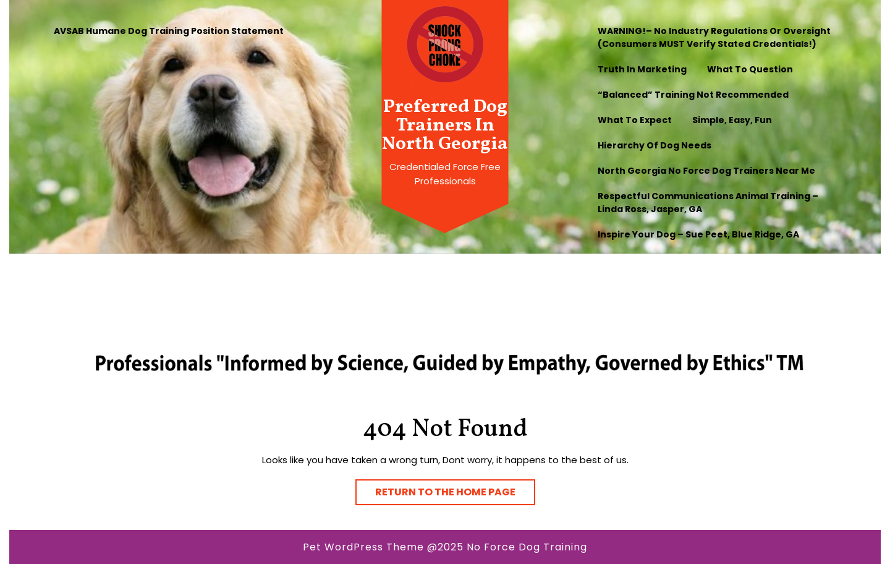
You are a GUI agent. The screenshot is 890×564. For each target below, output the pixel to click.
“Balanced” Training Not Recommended (693, 94)
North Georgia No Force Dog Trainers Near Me (706, 170)
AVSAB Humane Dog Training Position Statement (169, 31)
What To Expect (635, 120)
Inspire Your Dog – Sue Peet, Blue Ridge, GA (698, 234)
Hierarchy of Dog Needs (654, 145)
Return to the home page (455, 489)
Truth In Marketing (642, 69)
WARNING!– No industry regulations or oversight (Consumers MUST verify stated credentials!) (714, 37)
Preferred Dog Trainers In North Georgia (445, 125)
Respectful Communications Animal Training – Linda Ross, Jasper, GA (708, 202)
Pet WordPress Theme (363, 547)
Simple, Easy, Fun (732, 120)
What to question (750, 69)
